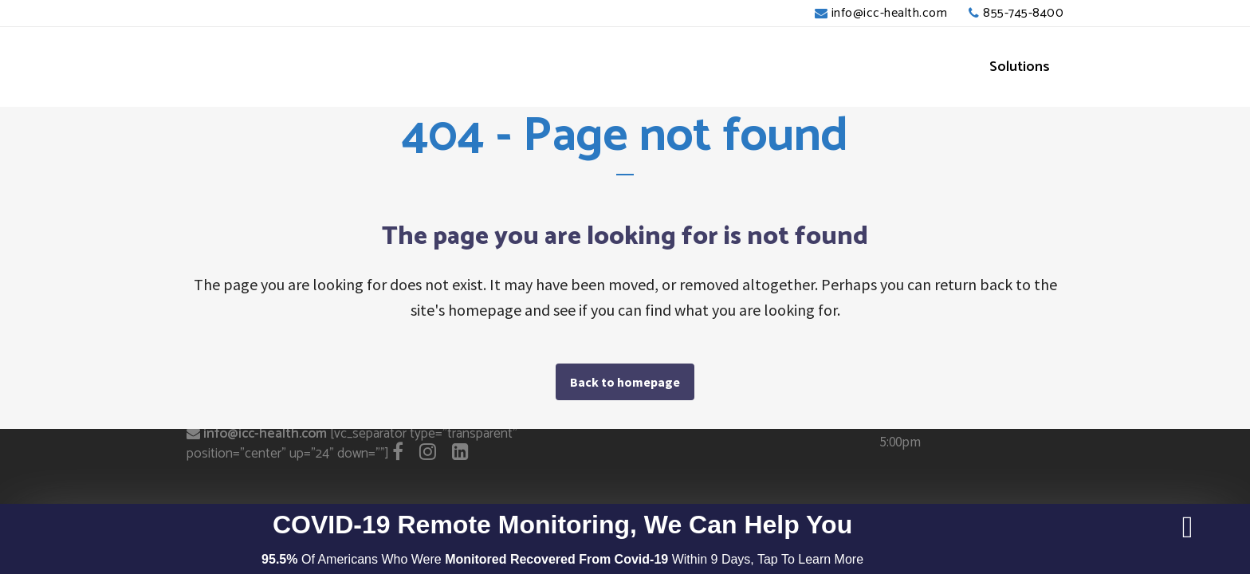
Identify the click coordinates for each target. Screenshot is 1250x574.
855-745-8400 (1023, 13)
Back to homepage (625, 382)
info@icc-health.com (889, 13)
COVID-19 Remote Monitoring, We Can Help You (562, 524)
